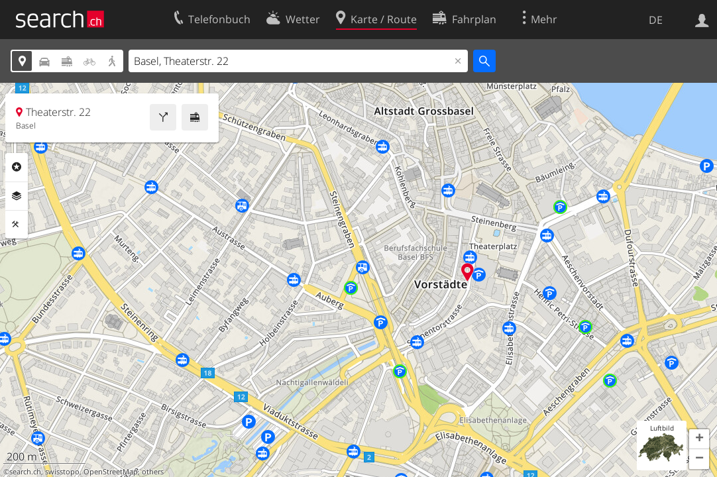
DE (656, 20)
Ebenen (16, 196)
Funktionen (16, 224)
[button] (699, 439)
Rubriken (16, 167)
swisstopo (62, 471)
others (153, 471)
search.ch (25, 471)
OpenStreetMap (110, 471)
